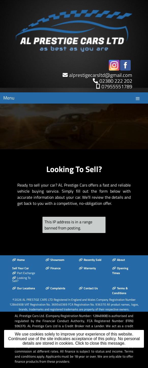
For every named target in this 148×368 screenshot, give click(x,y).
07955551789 (116, 86)
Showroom (55, 259)
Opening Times (120, 270)
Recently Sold (90, 259)
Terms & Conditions (120, 290)
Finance (53, 268)
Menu (8, 97)
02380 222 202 (115, 81)
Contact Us (88, 288)
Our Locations (23, 288)
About (118, 259)
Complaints (55, 288)
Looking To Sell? (21, 279)
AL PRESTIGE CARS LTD (37, 299)
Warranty (87, 268)
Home (18, 259)
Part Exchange (23, 273)
